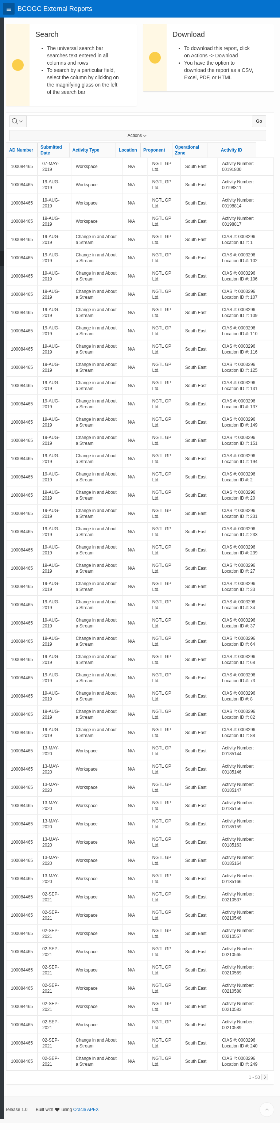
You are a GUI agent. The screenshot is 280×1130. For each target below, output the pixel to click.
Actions (146, 143)
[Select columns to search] (35, 128)
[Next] (264, 1084)
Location (145, 157)
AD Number (39, 157)
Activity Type (103, 157)
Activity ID (249, 157)
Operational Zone (204, 157)
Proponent (172, 157)
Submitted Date (68, 157)
